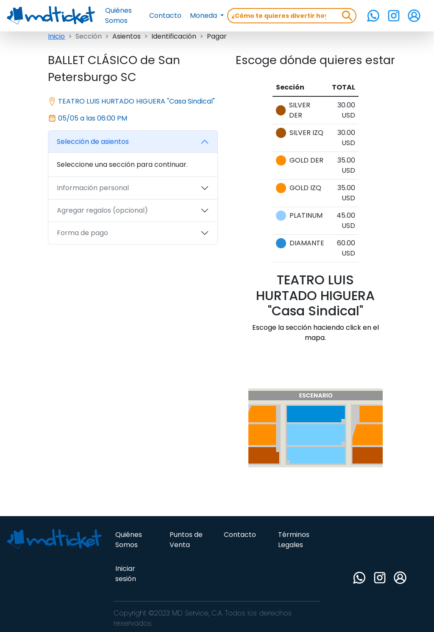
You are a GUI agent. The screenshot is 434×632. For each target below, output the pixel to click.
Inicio (56, 36)
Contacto (165, 15)
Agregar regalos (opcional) (102, 210)
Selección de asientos (93, 141)
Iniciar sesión (125, 574)
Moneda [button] (204, 15)
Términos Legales (293, 540)
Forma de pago (82, 233)
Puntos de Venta (186, 540)
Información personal (93, 188)
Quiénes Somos (118, 15)
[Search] (281, 15)
